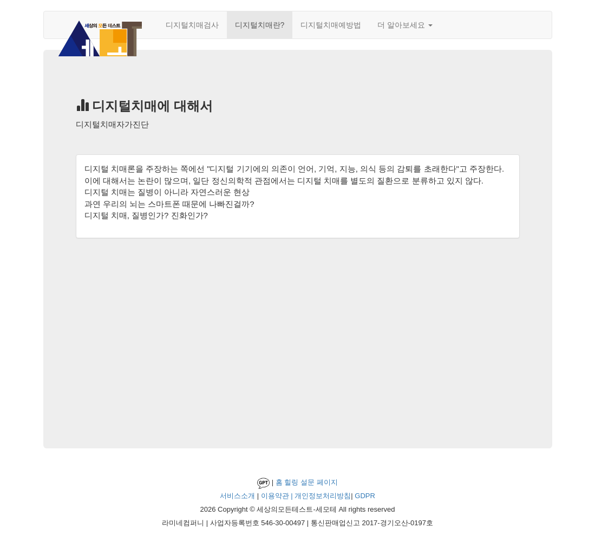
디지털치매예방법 (330, 25)
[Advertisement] (298, 336)
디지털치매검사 (192, 25)
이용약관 (275, 496)
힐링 (291, 482)
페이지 (327, 482)
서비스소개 (237, 496)
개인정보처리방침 (323, 496)
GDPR (365, 496)
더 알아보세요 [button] (405, 25)
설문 (307, 482)
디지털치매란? (260, 25)
